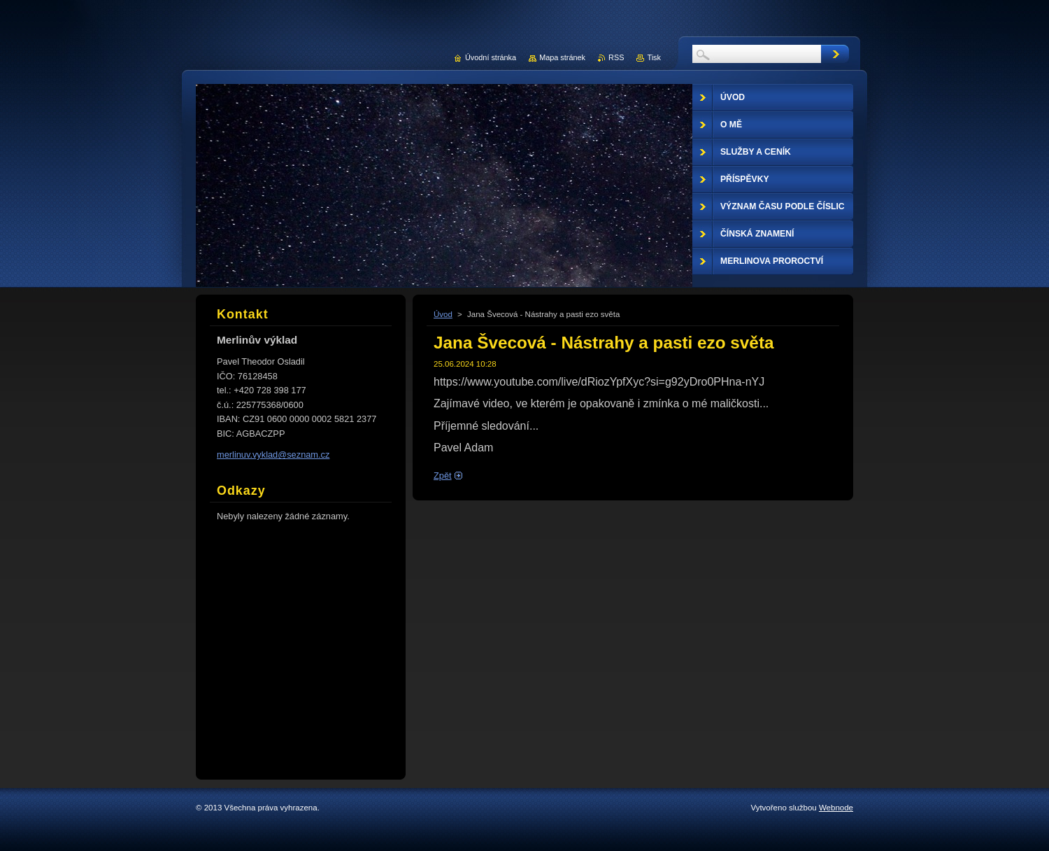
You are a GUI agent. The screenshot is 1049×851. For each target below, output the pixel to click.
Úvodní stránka (490, 57)
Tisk (654, 57)
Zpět (443, 475)
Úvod (443, 314)
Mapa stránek (562, 57)
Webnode (836, 807)
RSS (616, 57)
